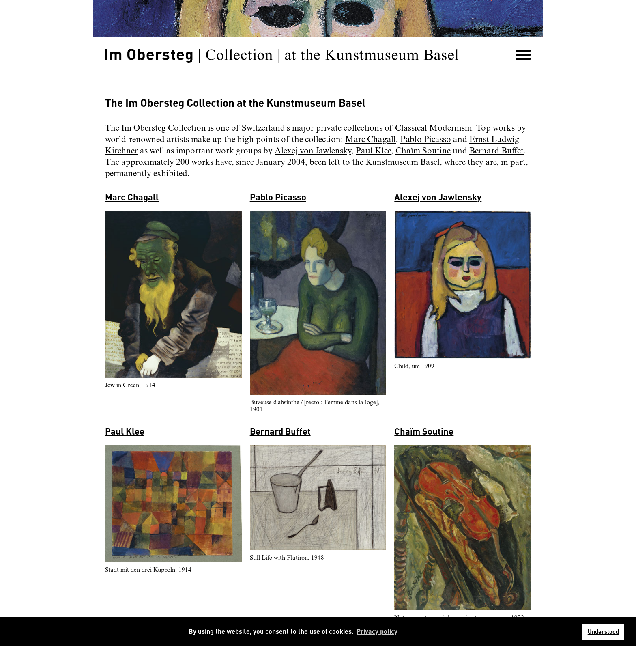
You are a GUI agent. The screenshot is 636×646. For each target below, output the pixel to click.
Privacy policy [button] (377, 631)
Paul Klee (373, 151)
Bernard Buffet (496, 151)
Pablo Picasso (425, 139)
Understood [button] (603, 631)
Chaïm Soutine (423, 151)
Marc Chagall (370, 139)
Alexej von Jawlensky (313, 151)
